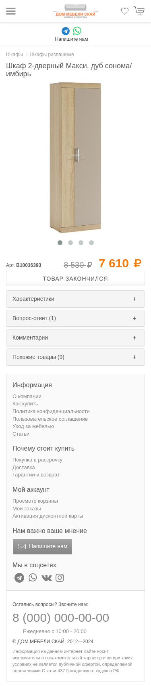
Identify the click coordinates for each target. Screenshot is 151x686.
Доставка (23, 467)
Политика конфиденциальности (51, 411)
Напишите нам (41, 546)
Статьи (20, 434)
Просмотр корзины (35, 501)
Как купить (25, 404)
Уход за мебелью (33, 426)
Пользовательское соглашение (50, 419)
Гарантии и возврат (36, 475)
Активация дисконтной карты (47, 516)
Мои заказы (26, 509)
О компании (26, 396)
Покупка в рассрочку (37, 460)
